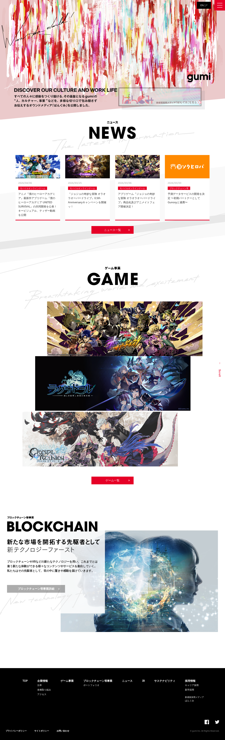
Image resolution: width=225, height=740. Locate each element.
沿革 (39, 685)
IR (143, 680)
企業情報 (42, 680)
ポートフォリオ (91, 685)
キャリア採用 (192, 685)
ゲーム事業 (67, 680)
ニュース (127, 680)
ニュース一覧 (112, 230)
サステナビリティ (164, 680)
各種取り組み (44, 689)
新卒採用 (189, 689)
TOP (25, 680)
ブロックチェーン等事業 (97, 680)
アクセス (41, 694)
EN (202, 5)
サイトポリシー (41, 730)
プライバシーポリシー (16, 730)
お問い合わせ (63, 730)
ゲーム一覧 (112, 480)
